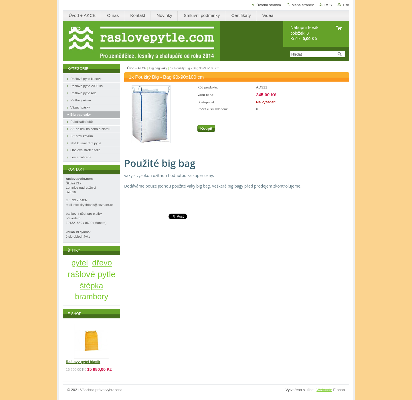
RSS (328, 5)
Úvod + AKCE (136, 68)
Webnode (324, 390)
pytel (79, 262)
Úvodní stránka (268, 5)
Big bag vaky (158, 68)
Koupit (206, 128)
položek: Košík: (304, 33)
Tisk (345, 5)
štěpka (91, 285)
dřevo (102, 262)
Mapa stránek (303, 5)
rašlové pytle (92, 274)
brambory (91, 296)
